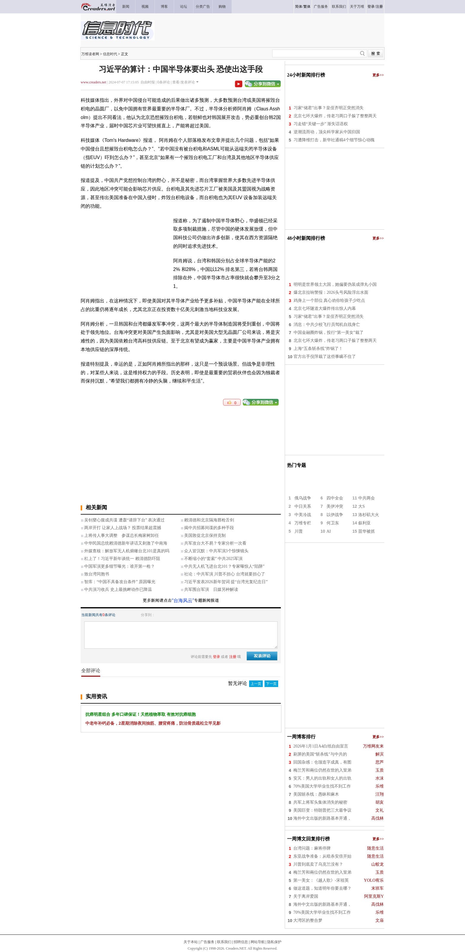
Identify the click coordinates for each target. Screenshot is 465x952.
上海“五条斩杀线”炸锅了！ (318, 348)
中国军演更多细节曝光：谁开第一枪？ (119, 566)
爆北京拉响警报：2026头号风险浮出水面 (331, 292)
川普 (298, 531)
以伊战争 (335, 515)
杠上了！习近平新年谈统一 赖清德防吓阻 (122, 558)
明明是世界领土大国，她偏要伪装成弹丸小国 (335, 284)
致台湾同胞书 (96, 574)
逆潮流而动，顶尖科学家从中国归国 (327, 132)
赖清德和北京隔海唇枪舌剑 (209, 520)
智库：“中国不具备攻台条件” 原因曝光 (119, 582)
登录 (371, 6)
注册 (379, 6)
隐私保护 (274, 942)
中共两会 (366, 498)
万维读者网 (90, 54)
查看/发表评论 (183, 82)
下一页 (271, 684)
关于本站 (191, 942)
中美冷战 (302, 515)
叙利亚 (364, 523)
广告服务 (207, 942)
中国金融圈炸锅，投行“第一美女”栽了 (329, 332)
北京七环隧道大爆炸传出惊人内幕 (325, 308)
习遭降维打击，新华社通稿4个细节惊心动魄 (334, 140)
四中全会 (335, 498)
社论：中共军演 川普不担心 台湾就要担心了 (224, 574)
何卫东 (333, 523)
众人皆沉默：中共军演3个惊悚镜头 (216, 551)
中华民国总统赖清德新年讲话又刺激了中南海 (125, 543)
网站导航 (258, 942)
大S (361, 506)
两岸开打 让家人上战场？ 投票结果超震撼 (122, 528)
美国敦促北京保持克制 (205, 535)
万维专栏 (302, 523)
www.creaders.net (93, 82)
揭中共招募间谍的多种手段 (209, 528)
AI (329, 531)
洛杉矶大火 (368, 515)
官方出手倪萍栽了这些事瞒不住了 (325, 356)
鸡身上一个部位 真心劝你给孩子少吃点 (329, 300)
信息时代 (110, 54)
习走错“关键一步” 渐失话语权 (321, 124)
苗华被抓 (366, 531)
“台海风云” (183, 600)
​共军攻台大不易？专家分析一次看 (215, 543)
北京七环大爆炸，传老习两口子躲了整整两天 (335, 116)
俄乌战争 (302, 498)
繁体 (306, 6)
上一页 (256, 684)
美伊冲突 (335, 506)
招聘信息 (241, 942)
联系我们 (224, 942)
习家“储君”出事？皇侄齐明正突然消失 (329, 108)
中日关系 (302, 506)
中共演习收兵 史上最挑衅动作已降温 (118, 589)
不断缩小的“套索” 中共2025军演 (213, 558)
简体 (298, 6)
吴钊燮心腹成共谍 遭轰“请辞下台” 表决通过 (124, 520)
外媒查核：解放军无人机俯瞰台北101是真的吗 (126, 551)
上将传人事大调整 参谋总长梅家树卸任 (121, 535)
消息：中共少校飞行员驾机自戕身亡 (327, 324)
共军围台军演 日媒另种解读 (211, 589)
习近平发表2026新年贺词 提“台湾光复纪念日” (226, 582)
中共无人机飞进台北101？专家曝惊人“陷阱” (224, 566)
